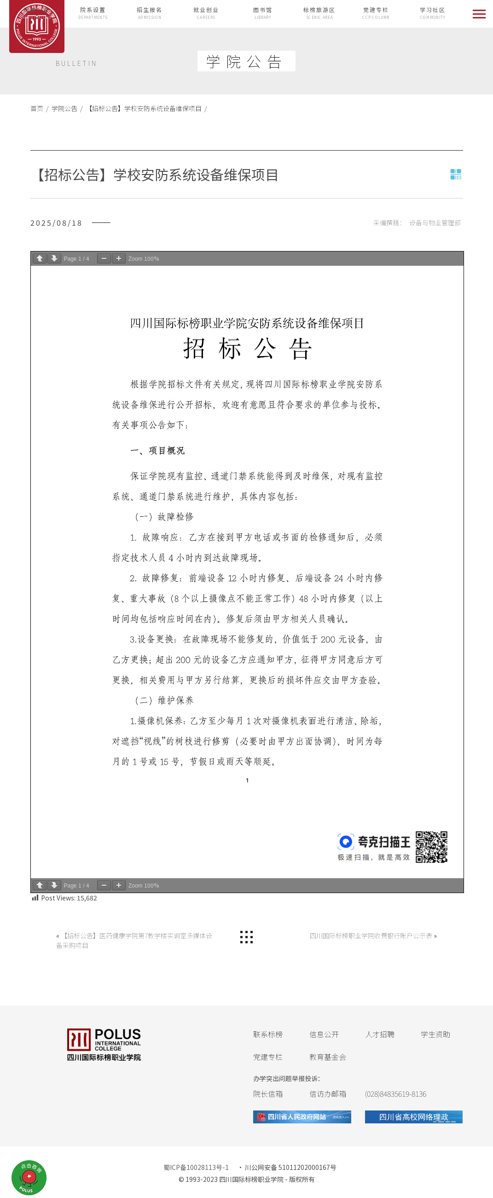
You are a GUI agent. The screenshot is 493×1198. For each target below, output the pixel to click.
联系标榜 (268, 1034)
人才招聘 (379, 1034)
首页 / (39, 108)
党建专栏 (268, 1056)
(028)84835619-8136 (395, 1093)
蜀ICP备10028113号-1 (196, 1167)
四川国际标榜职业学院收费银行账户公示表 (371, 935)
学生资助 (435, 1034)
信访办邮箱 (327, 1093)
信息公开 (324, 1034)
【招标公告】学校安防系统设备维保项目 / (145, 108)
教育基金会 (327, 1056)
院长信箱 (268, 1093)
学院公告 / (66, 108)
